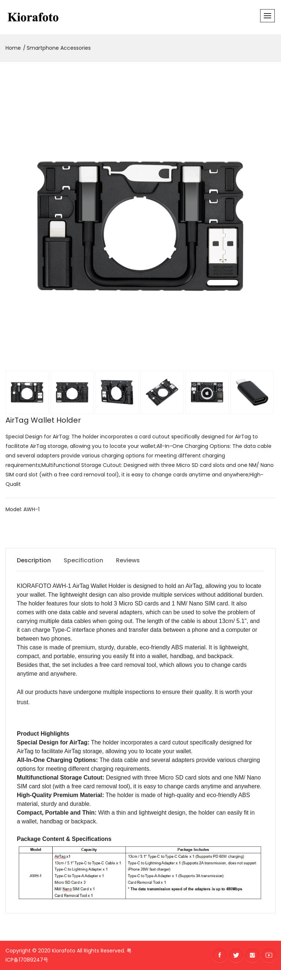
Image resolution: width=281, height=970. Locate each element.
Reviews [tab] (128, 560)
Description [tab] (34, 560)
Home (13, 48)
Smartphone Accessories (59, 48)
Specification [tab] (83, 560)
